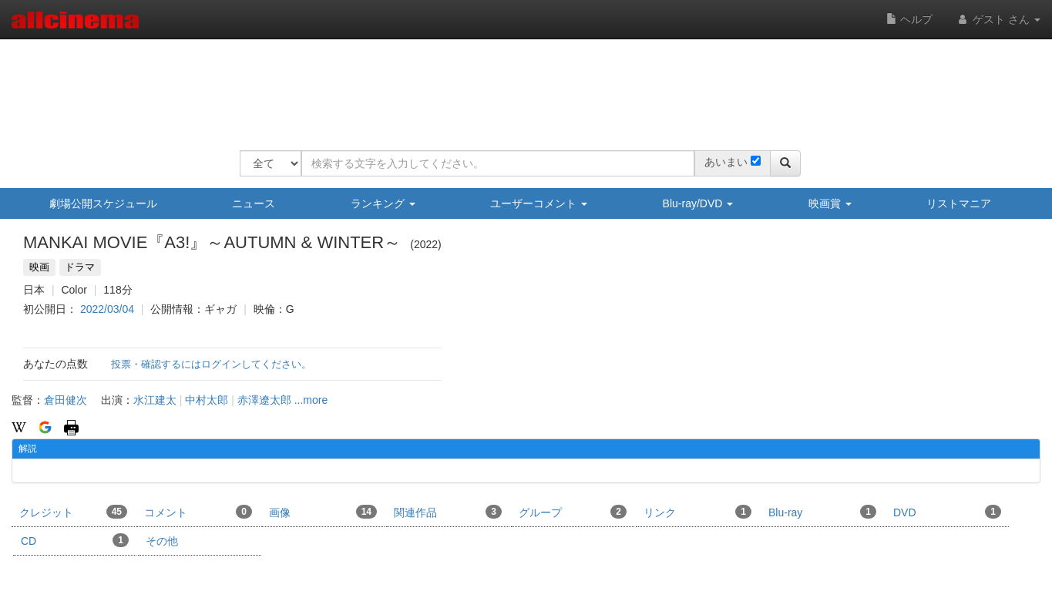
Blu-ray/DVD (698, 203)
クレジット (73, 512)
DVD (947, 512)
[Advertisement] (520, 84)
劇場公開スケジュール (103, 203)
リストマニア (958, 203)
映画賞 (830, 203)
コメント (198, 512)
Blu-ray (822, 512)
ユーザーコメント (538, 203)
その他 (162, 541)
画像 (323, 512)
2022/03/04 (107, 309)
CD (75, 540)
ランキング (383, 203)
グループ (573, 512)
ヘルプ (909, 19)
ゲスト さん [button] (998, 19)
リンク (697, 512)
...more (311, 400)
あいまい (726, 161)
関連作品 (448, 512)
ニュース (253, 203)
